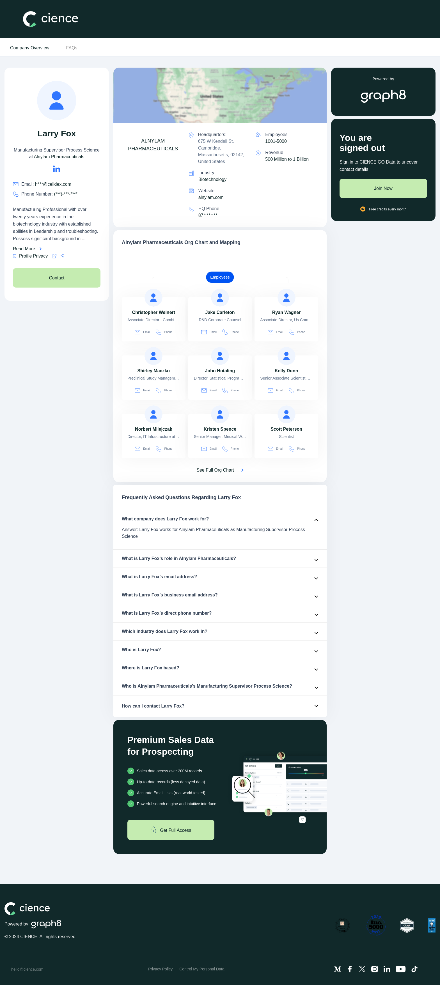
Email (142, 332)
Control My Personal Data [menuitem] (201, 969)
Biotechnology (212, 179)
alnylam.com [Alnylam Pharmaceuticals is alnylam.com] (211, 197)
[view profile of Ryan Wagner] (286, 298)
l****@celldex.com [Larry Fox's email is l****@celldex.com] (53, 184)
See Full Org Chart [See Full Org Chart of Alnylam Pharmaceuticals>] (215, 470)
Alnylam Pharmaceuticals (59, 156)
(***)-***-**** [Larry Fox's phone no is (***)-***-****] (66, 194)
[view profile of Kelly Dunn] (286, 356)
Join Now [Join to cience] (383, 188)
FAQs (71, 47)
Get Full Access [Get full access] (171, 829)
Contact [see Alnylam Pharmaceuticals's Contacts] (56, 277)
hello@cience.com (27, 969)
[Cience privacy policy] (54, 256)
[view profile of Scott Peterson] (286, 414)
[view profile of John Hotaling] (220, 356)
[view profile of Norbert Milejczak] (153, 414)
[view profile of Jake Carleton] (220, 298)
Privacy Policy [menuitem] (160, 969)
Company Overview (29, 47)
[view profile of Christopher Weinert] (153, 298)
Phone (164, 332)
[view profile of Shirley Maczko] (153, 356)
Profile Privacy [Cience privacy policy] (30, 256)
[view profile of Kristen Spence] (220, 414)
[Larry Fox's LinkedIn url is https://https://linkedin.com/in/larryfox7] (56, 169)
